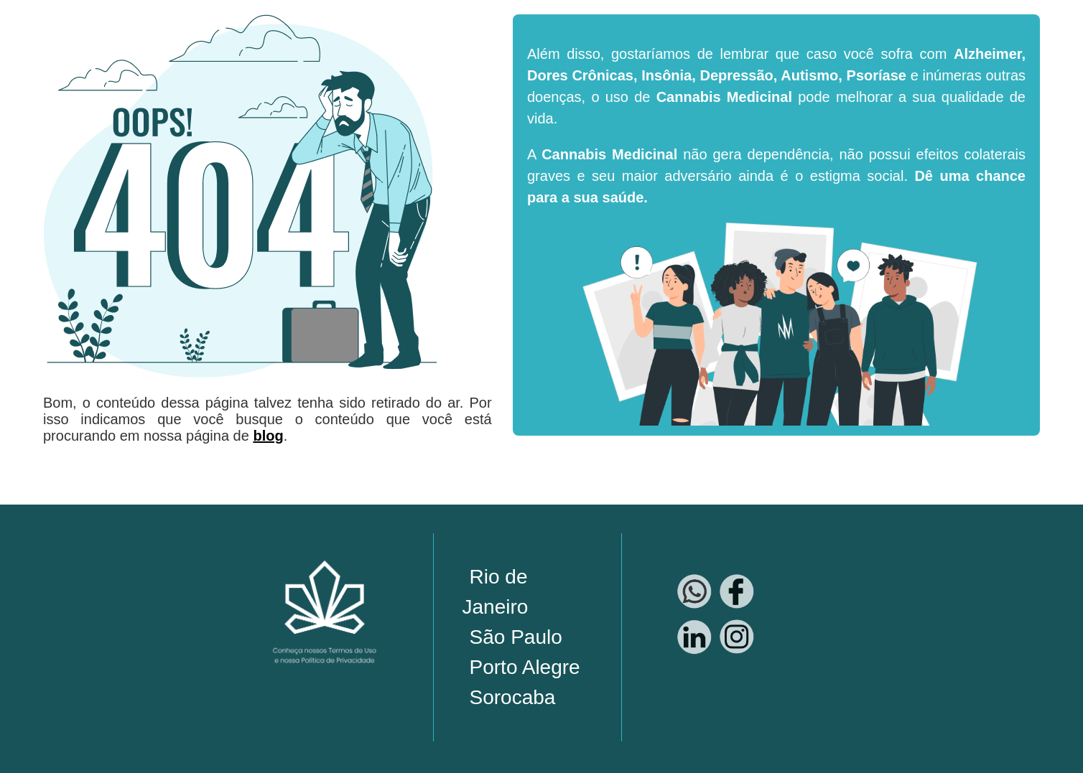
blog (268, 436)
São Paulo (516, 637)
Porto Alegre (525, 667)
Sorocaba (513, 697)
